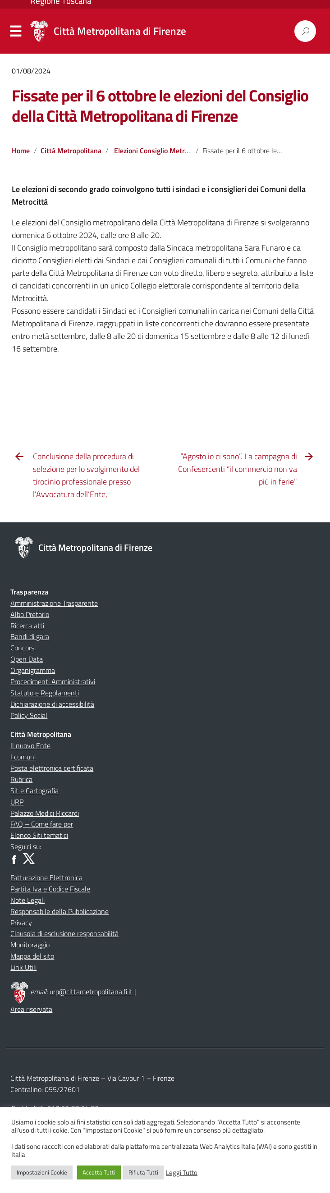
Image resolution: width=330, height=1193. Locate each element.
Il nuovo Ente (30, 745)
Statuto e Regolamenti (44, 692)
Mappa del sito (32, 956)
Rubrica (21, 779)
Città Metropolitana (71, 150)
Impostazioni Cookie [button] (42, 1172)
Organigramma (32, 670)
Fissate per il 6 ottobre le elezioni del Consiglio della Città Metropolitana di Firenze (160, 105)
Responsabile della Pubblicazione (59, 911)
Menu (16, 31)
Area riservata (31, 1009)
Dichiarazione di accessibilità (52, 704)
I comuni (23, 756)
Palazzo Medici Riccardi (44, 813)
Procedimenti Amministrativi (52, 681)
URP (16, 801)
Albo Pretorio (29, 614)
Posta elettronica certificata (51, 768)
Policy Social (28, 715)
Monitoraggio (30, 944)
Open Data (26, 659)
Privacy (21, 922)
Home (21, 150)
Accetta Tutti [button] (98, 1172)
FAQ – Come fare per (41, 823)
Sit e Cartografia (34, 790)
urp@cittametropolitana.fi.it (92, 991)
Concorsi (23, 647)
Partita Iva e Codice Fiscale (50, 888)
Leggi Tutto (181, 1173)
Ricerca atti (27, 625)
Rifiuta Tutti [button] (143, 1172)
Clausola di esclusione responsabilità (64, 933)
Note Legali (27, 900)
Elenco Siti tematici (39, 835)
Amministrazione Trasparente (54, 603)
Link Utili (23, 967)
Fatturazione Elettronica (46, 877)
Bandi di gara (29, 636)
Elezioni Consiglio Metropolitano (164, 150)
